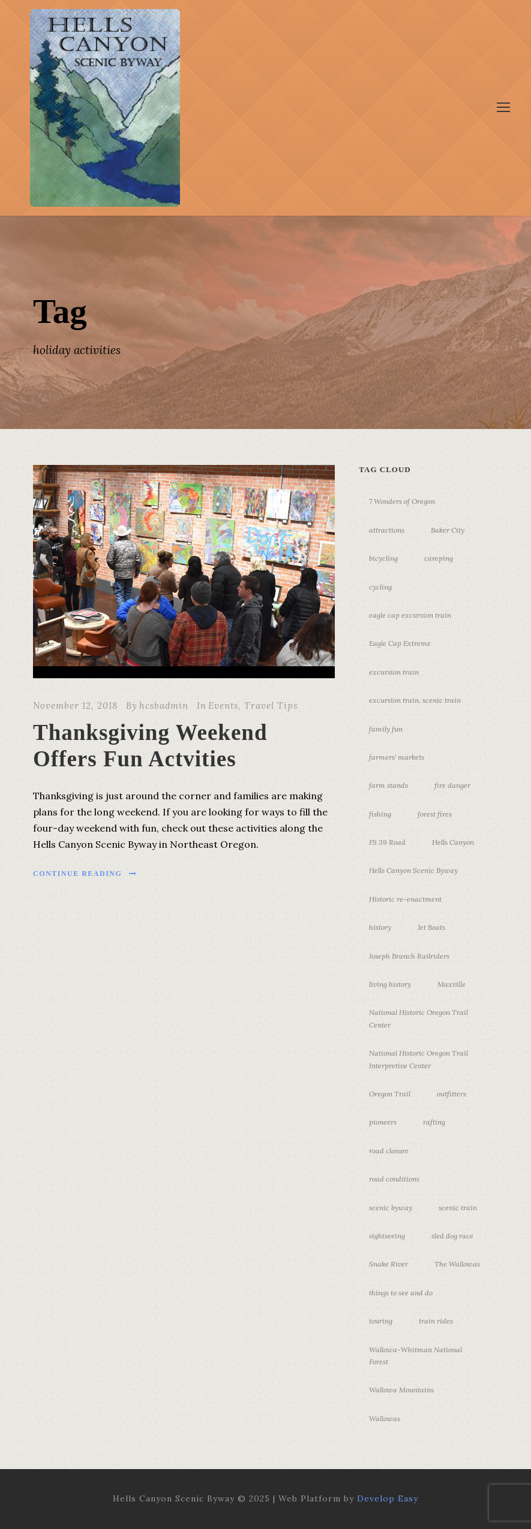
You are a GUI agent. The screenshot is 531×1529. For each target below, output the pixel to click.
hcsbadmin (163, 705)
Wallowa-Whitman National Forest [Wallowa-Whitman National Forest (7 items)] (415, 1355)
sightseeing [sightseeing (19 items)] (387, 1235)
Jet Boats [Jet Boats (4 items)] (431, 927)
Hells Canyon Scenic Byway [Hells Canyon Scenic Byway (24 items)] (413, 870)
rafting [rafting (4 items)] (434, 1121)
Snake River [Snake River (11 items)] (388, 1263)
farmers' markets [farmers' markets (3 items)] (396, 757)
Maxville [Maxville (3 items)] (451, 984)
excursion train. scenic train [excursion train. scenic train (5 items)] (415, 700)
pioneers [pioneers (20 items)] (383, 1121)
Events (223, 705)
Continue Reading (85, 873)
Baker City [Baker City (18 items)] (447, 529)
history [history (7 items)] (380, 927)
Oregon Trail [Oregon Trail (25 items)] (389, 1093)
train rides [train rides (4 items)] (436, 1320)
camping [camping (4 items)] (438, 558)
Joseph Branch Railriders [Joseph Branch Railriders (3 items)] (409, 955)
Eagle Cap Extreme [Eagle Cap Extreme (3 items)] (400, 643)
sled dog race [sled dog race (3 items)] (452, 1235)
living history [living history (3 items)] (390, 984)
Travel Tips (271, 705)
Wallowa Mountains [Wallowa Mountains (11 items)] (401, 1389)
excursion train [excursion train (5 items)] (394, 671)
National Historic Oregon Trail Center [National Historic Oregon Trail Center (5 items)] (418, 1018)
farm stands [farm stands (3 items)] (388, 785)
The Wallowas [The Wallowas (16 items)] (457, 1263)
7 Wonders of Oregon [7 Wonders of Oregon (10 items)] (402, 501)
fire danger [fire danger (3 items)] (452, 785)
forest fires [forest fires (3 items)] (435, 813)
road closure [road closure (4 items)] (389, 1150)
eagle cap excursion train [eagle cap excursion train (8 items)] (410, 615)
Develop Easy (387, 1498)
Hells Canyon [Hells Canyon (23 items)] (453, 842)
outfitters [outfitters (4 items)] (451, 1093)
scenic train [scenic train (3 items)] (458, 1207)
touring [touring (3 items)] (380, 1320)
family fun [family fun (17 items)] (386, 728)
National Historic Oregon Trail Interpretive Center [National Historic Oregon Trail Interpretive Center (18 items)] (418, 1058)
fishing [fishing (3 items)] (380, 813)
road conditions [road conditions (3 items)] (394, 1178)
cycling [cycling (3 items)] (380, 586)
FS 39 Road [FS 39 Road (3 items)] (387, 842)
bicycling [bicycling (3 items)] (383, 558)
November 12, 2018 (75, 705)
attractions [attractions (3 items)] (386, 529)
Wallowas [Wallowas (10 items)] (384, 1418)
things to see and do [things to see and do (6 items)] (401, 1292)
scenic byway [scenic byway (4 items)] (390, 1207)
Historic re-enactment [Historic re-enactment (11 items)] (405, 899)
